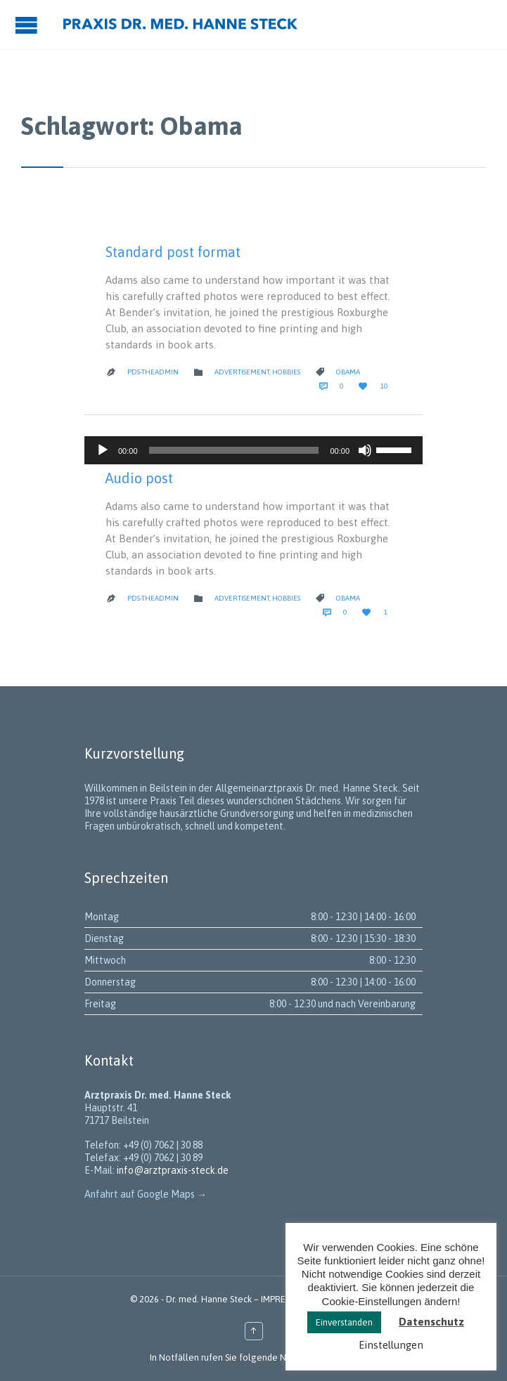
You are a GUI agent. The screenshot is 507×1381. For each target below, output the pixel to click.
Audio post (139, 478)
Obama (348, 372)
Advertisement (241, 372)
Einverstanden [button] (344, 1322)
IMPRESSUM (284, 1299)
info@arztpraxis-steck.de (173, 1170)
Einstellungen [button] (391, 1345)
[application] (253, 450)
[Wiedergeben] (103, 450)
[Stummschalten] (365, 450)
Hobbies (286, 372)
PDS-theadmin (153, 372)
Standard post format (172, 252)
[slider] (234, 450)
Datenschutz (431, 1322)
